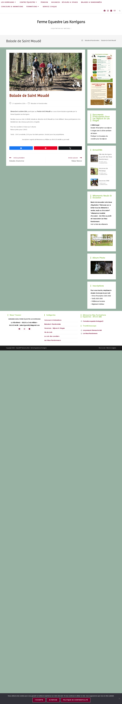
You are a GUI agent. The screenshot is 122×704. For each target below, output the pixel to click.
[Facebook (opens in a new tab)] (104, 11)
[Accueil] (82, 40)
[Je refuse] (119, 699)
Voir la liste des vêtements (99, 224)
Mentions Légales (111, 348)
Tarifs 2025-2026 (97, 298)
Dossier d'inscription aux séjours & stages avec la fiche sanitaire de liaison (101, 130)
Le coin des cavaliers (51, 336)
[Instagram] (24, 329)
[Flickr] (29, 329)
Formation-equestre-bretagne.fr (93, 321)
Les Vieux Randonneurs (52, 340)
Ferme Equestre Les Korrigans (61, 22)
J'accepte (39, 700)
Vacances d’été (104, 181)
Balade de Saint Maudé (108, 40)
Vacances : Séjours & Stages (54, 328)
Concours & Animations (52, 320)
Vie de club (48, 332)
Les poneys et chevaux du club (92, 330)
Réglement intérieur (98, 304)
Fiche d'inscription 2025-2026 (101, 296)
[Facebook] (19, 329)
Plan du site (102, 348)
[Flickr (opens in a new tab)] (111, 11)
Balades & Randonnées (39, 103)
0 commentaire (103, 163)
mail (67, 139)
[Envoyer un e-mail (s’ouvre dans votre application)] (114, 11)
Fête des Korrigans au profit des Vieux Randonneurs (105, 156)
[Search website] (119, 11)
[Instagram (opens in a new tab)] (108, 11)
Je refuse (53, 700)
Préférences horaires (98, 301)
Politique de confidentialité (75, 700)
